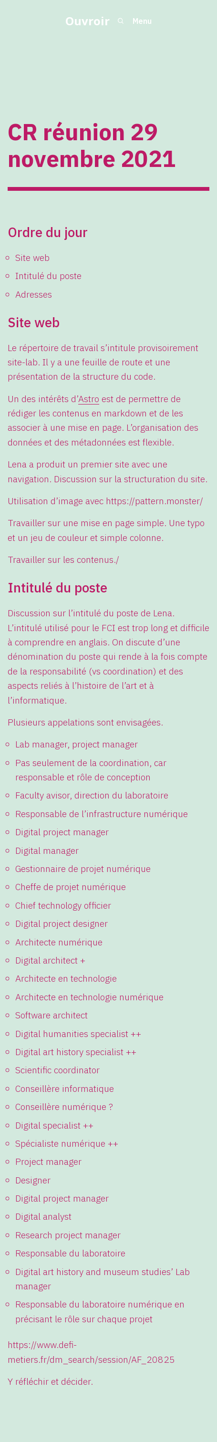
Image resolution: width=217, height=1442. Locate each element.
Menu (142, 21)
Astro (88, 399)
